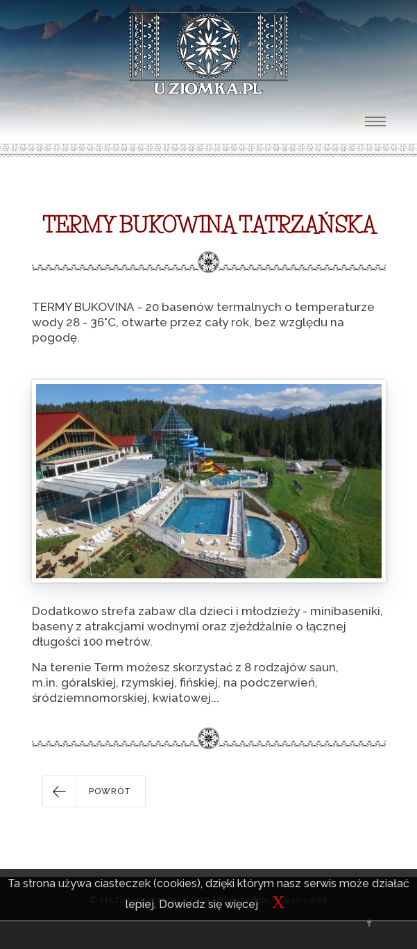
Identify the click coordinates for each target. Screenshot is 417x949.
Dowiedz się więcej (208, 904)
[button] (94, 791)
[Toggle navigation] (375, 121)
